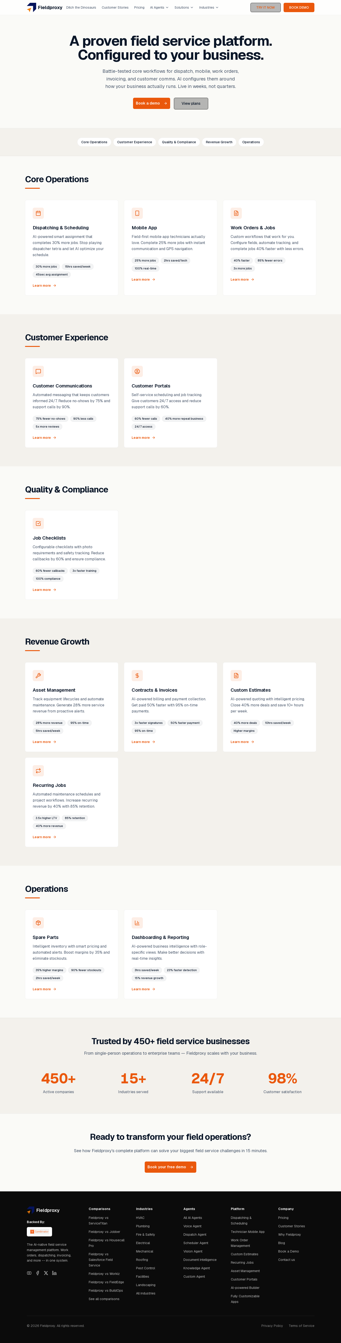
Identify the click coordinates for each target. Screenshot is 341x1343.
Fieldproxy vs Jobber (104, 1232)
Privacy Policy (272, 1326)
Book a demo (151, 103)
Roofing (142, 1260)
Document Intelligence (200, 1260)
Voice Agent (192, 1226)
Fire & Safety (145, 1234)
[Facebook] (37, 1273)
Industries (209, 7)
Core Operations (94, 142)
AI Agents (159, 7)
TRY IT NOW (265, 7)
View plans (191, 103)
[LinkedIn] (54, 1273)
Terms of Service (301, 1326)
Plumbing (143, 1226)
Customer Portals (244, 1279)
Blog (281, 1243)
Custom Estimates (244, 1254)
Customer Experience (134, 142)
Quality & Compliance (179, 142)
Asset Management (245, 1271)
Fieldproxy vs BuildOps (106, 1290)
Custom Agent (194, 1276)
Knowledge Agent (196, 1268)
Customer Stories (115, 7)
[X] (46, 1273)
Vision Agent (192, 1251)
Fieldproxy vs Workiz (104, 1274)
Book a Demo (288, 1251)
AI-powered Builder (245, 1288)
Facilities (142, 1276)
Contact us (286, 1260)
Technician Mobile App (248, 1232)
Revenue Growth (219, 142)
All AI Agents (192, 1218)
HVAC (140, 1218)
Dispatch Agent (194, 1234)
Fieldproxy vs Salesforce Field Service (101, 1259)
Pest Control (145, 1268)
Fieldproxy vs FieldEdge (106, 1282)
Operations (251, 142)
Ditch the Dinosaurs (81, 7)
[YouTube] (29, 1273)
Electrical (143, 1243)
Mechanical (144, 1251)
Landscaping (145, 1285)
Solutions (184, 7)
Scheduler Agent (195, 1243)
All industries (145, 1293)
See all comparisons (104, 1299)
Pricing (139, 7)
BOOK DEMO (299, 7)
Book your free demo (170, 1167)
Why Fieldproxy (289, 1234)
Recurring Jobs (242, 1262)
